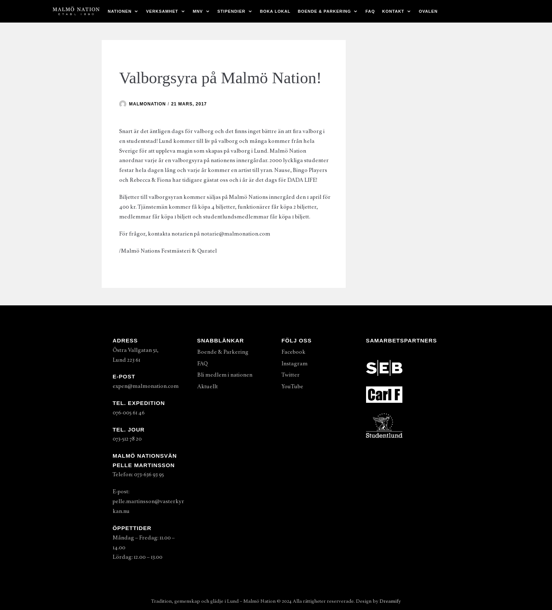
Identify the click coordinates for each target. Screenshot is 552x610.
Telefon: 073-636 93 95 (138, 474)
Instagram (294, 363)
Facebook (293, 352)
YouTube (292, 386)
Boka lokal (275, 11)
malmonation (147, 104)
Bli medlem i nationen (224, 375)
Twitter (290, 375)
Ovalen (428, 11)
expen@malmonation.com (146, 386)
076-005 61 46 (129, 412)
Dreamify (390, 601)
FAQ (370, 11)
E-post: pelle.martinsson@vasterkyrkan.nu (148, 501)
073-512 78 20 (127, 439)
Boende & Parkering (222, 352)
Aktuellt (207, 386)
